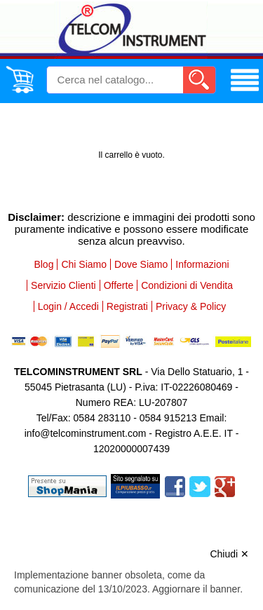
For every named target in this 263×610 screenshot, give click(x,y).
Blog (43, 264)
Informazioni (202, 264)
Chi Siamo (84, 264)
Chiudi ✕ (229, 554)
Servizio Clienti (63, 285)
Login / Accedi (68, 306)
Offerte (119, 285)
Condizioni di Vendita (187, 285)
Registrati (127, 306)
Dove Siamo (141, 264)
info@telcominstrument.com (86, 433)
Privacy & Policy (191, 306)
